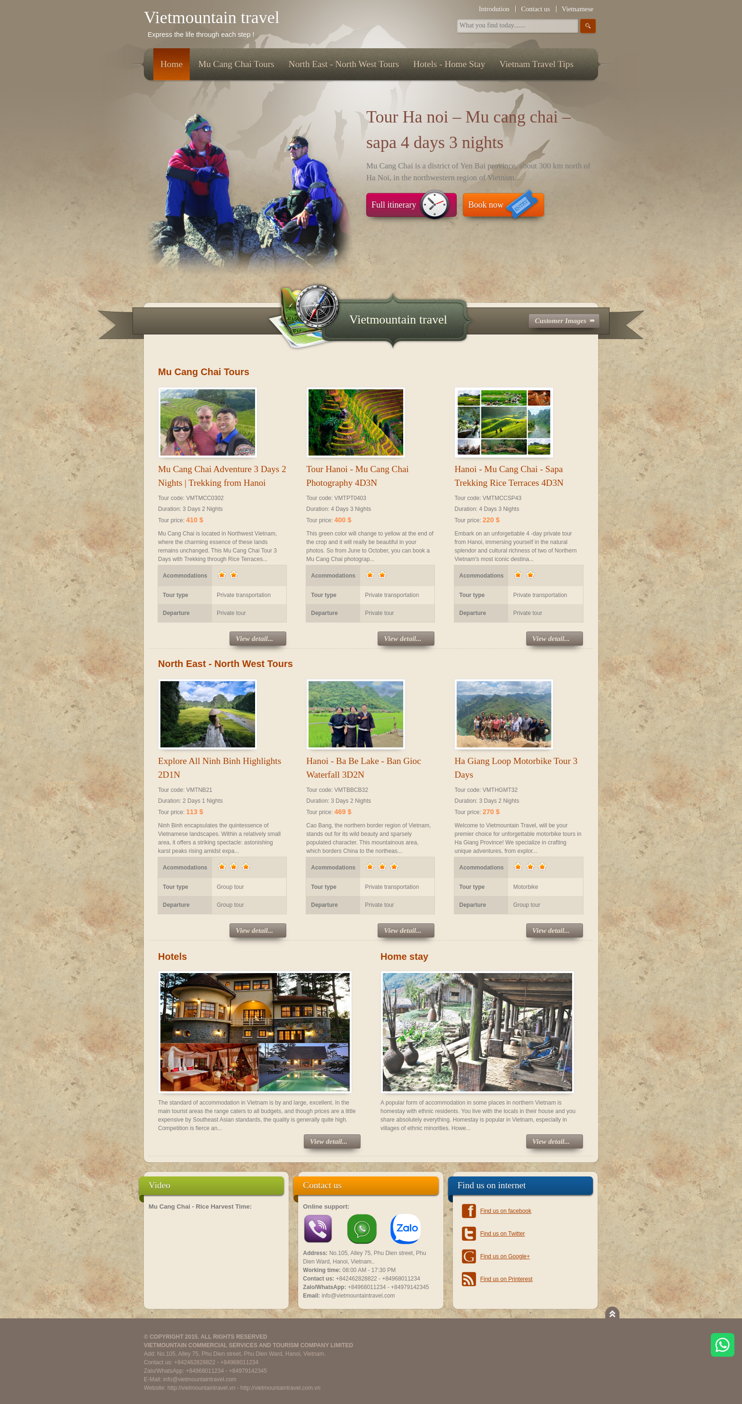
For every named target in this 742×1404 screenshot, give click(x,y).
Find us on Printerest (506, 1279)
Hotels (172, 956)
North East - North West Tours (225, 663)
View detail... (254, 638)
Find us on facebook (505, 1211)
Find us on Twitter (502, 1233)
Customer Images (560, 321)
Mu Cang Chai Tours (203, 372)
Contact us (535, 9)
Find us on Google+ (505, 1256)
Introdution (494, 9)
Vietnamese (577, 9)
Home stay (404, 956)
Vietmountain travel (212, 17)
